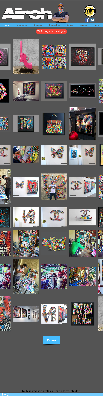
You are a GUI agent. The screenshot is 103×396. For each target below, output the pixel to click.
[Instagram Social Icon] (92, 20)
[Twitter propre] (5, 394)
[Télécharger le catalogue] (51, 31)
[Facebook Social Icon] (87, 20)
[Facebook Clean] (2, 394)
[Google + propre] (8, 394)
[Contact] (51, 340)
